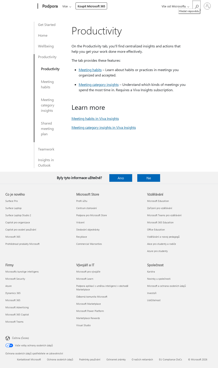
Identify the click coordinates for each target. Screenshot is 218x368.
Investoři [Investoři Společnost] (152, 293)
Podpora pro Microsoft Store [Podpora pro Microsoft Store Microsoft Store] (91, 215)
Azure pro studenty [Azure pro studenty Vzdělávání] (157, 251)
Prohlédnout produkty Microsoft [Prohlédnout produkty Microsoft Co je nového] (22, 243)
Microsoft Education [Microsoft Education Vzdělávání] (158, 201)
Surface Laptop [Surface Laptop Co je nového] (13, 208)
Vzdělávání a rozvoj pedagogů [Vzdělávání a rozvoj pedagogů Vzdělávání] (163, 236)
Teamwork (46, 149)
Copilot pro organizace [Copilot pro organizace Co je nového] (17, 222)
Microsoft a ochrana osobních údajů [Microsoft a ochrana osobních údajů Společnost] (166, 286)
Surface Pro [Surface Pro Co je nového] (11, 201)
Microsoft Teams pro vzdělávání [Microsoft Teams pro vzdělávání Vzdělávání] (164, 215)
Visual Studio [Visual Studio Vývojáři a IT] (83, 325)
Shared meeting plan (47, 128)
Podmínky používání (89, 359)
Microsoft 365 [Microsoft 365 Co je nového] (12, 236)
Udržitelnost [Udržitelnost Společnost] (154, 300)
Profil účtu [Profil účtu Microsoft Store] (81, 201)
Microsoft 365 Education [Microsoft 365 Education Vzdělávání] (160, 222)
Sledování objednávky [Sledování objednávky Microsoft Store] (87, 229)
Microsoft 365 (70, 6)
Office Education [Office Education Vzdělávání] (156, 229)
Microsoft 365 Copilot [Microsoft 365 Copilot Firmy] (17, 314)
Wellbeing (46, 46)
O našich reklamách (142, 359)
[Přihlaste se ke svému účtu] (207, 6)
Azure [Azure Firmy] (8, 286)
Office (88, 6)
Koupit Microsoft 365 (127, 6)
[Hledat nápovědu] (197, 6)
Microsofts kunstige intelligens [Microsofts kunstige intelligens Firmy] (22, 271)
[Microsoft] (20, 6)
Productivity (47, 56)
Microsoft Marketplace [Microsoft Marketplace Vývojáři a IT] (88, 303)
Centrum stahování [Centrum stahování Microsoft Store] (86, 208)
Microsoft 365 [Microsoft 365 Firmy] (12, 300)
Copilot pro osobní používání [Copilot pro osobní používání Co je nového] (20, 229)
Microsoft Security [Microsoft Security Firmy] (15, 278)
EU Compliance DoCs (170, 359)
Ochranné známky (116, 359)
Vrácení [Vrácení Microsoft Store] (80, 222)
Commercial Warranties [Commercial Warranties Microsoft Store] (89, 243)
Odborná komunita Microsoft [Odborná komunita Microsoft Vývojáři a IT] (91, 296)
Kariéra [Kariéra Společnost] (151, 271)
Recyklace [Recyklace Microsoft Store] (81, 236)
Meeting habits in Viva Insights (95, 118)
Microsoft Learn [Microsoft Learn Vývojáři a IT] (84, 278)
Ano (121, 178)
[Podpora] (49, 6)
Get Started (46, 24)
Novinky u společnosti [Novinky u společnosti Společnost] (159, 278)
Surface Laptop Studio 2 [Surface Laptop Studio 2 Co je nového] (18, 215)
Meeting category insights (47, 105)
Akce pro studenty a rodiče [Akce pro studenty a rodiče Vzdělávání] (161, 243)
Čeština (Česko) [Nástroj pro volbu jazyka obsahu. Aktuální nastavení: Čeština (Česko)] (20, 338)
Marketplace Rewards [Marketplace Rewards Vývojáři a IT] (88, 318)
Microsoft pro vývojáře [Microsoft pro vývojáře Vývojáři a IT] (88, 271)
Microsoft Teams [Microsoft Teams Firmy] (14, 321)
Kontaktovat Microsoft (29, 359)
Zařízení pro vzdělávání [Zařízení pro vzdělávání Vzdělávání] (159, 208)
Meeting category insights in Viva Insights (104, 127)
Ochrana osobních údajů (60, 359)
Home (42, 35)
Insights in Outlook (46, 162)
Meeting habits (47, 84)
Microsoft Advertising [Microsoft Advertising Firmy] (17, 307)
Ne (148, 178)
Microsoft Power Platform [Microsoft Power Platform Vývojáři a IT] (90, 311)
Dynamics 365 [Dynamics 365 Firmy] (13, 293)
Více (100, 6)
